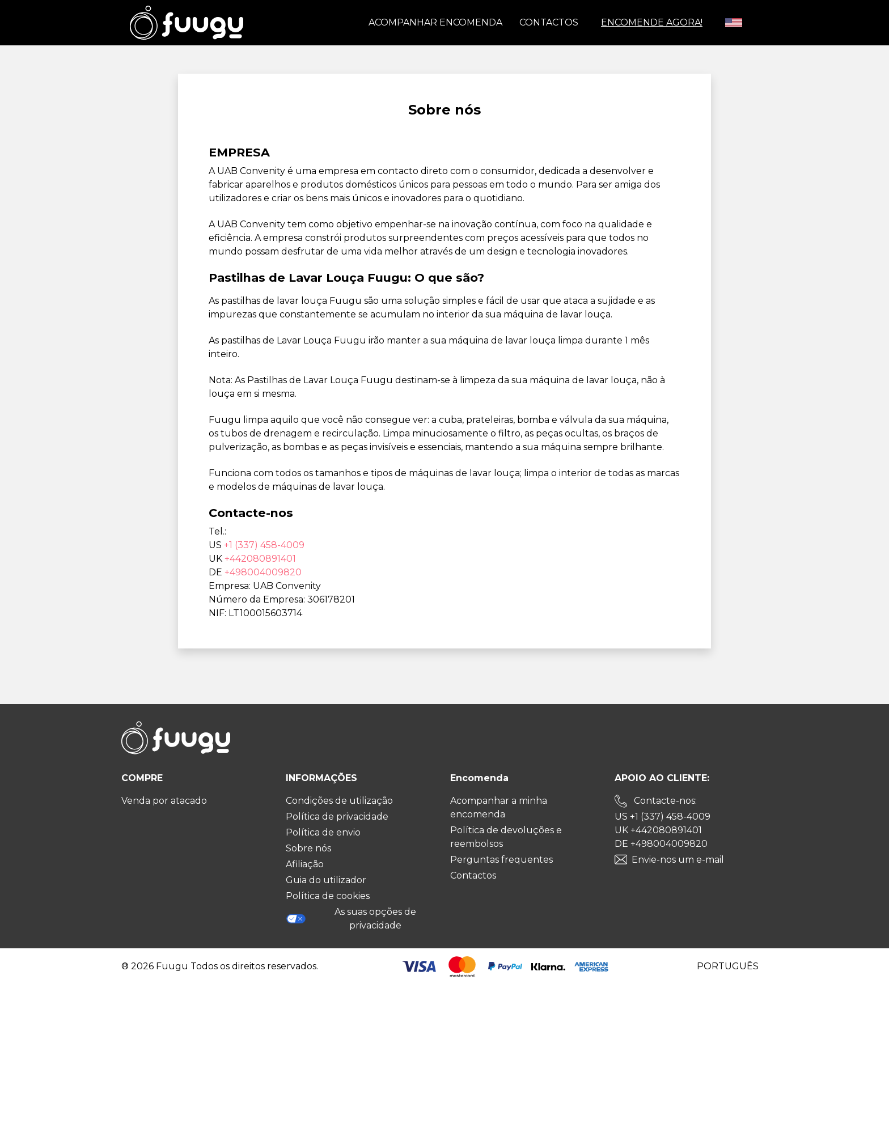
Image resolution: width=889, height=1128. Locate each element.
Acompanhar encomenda (435, 22)
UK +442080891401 (658, 830)
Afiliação (305, 864)
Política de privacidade (337, 816)
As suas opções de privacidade (351, 918)
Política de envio (323, 832)
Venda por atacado (164, 800)
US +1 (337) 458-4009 (662, 816)
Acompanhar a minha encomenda (498, 807)
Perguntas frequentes (501, 859)
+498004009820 (263, 572)
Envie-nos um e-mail (678, 859)
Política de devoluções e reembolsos (506, 837)
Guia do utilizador (326, 880)
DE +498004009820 (661, 843)
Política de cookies (328, 895)
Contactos (548, 22)
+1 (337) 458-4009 (264, 545)
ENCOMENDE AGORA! (651, 22)
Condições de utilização (339, 800)
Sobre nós (308, 848)
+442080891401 (260, 558)
